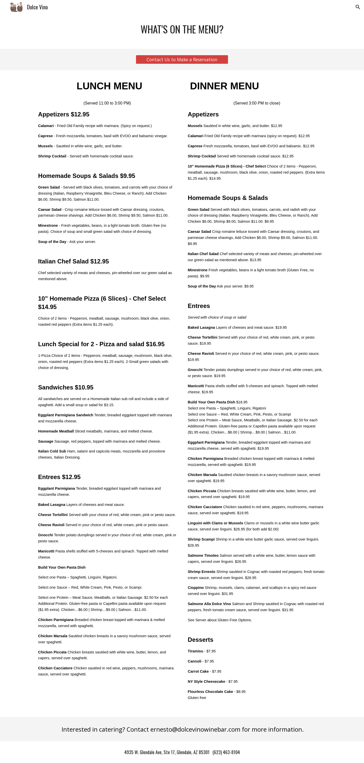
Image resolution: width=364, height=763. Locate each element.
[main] (182, 31)
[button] (358, 7)
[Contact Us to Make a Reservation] (182, 59)
